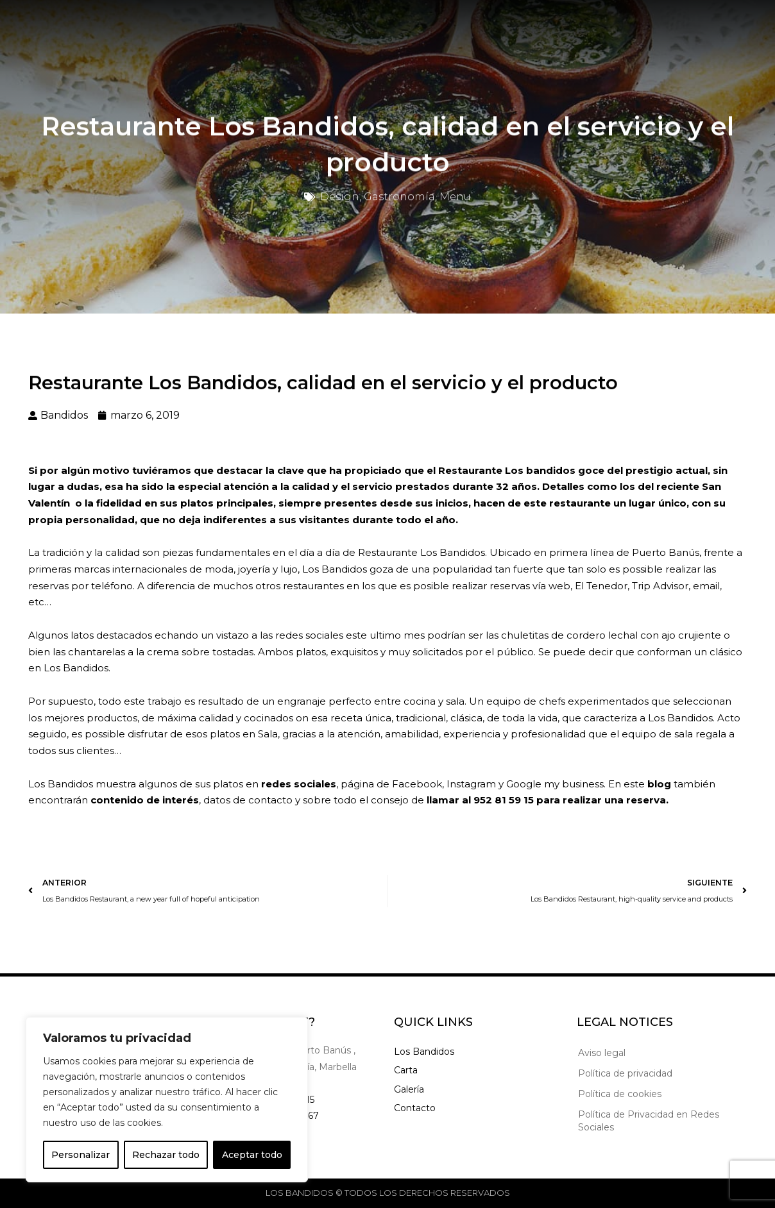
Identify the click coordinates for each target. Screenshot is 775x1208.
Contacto (452, 27)
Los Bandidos (424, 1051)
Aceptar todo (252, 1155)
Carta (261, 27)
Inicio (209, 27)
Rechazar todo (166, 1155)
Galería (319, 27)
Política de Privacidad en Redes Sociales (648, 1121)
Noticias (383, 27)
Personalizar (80, 1155)
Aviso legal (602, 1053)
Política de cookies (619, 1094)
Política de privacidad (625, 1073)
